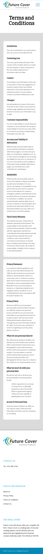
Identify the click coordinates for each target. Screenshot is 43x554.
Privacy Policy (8, 496)
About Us (6, 492)
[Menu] (36, 4)
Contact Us (7, 504)
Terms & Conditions (10, 500)
